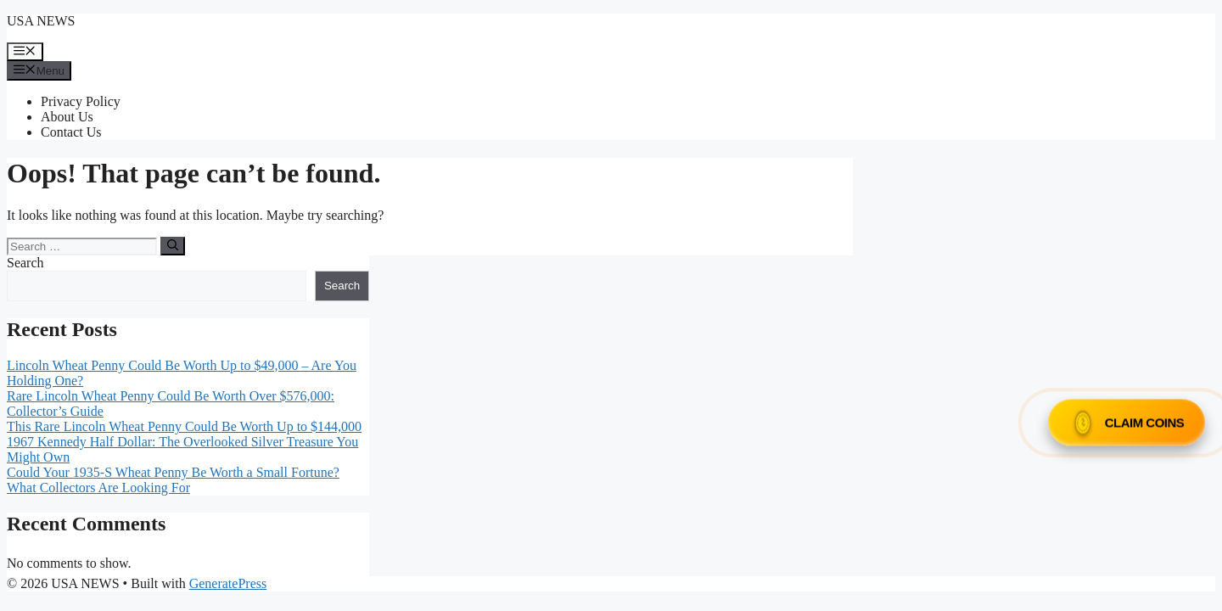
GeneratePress (228, 583)
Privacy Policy (81, 101)
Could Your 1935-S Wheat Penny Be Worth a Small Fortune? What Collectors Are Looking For (173, 480)
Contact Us (71, 132)
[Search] (172, 246)
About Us (67, 116)
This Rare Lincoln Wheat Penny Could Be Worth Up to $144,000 (184, 426)
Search (25, 262)
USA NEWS (41, 21)
